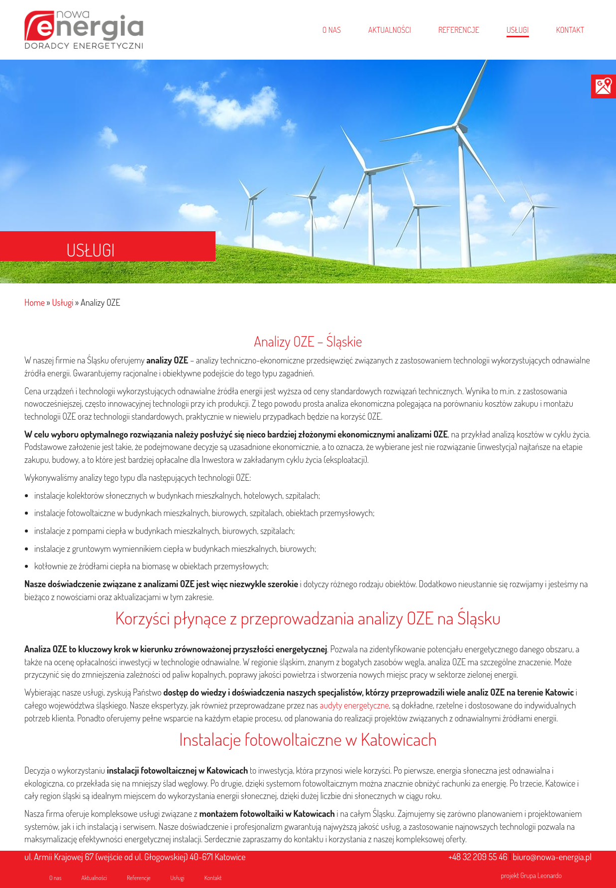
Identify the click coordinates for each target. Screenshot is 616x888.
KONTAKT (570, 30)
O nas (55, 878)
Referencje (139, 878)
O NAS (331, 30)
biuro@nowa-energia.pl (552, 856)
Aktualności (94, 878)
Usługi (62, 302)
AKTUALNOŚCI (389, 30)
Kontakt (213, 878)
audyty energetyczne (354, 705)
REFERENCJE (458, 30)
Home (34, 302)
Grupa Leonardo (541, 875)
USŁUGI (518, 30)
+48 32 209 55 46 (478, 856)
